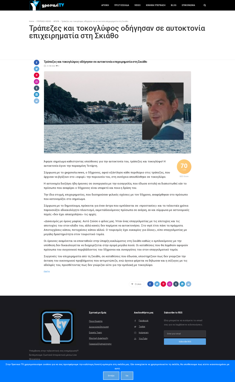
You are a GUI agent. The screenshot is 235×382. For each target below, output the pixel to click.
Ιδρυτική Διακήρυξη (98, 338)
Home (31, 21)
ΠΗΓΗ (47, 271)
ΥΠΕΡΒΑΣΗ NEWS (43, 21)
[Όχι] (231, 371)
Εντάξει (111, 375)
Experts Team (95, 332)
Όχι (127, 375)
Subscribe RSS (185, 341)
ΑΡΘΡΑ (56, 21)
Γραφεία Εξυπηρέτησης (100, 344)
